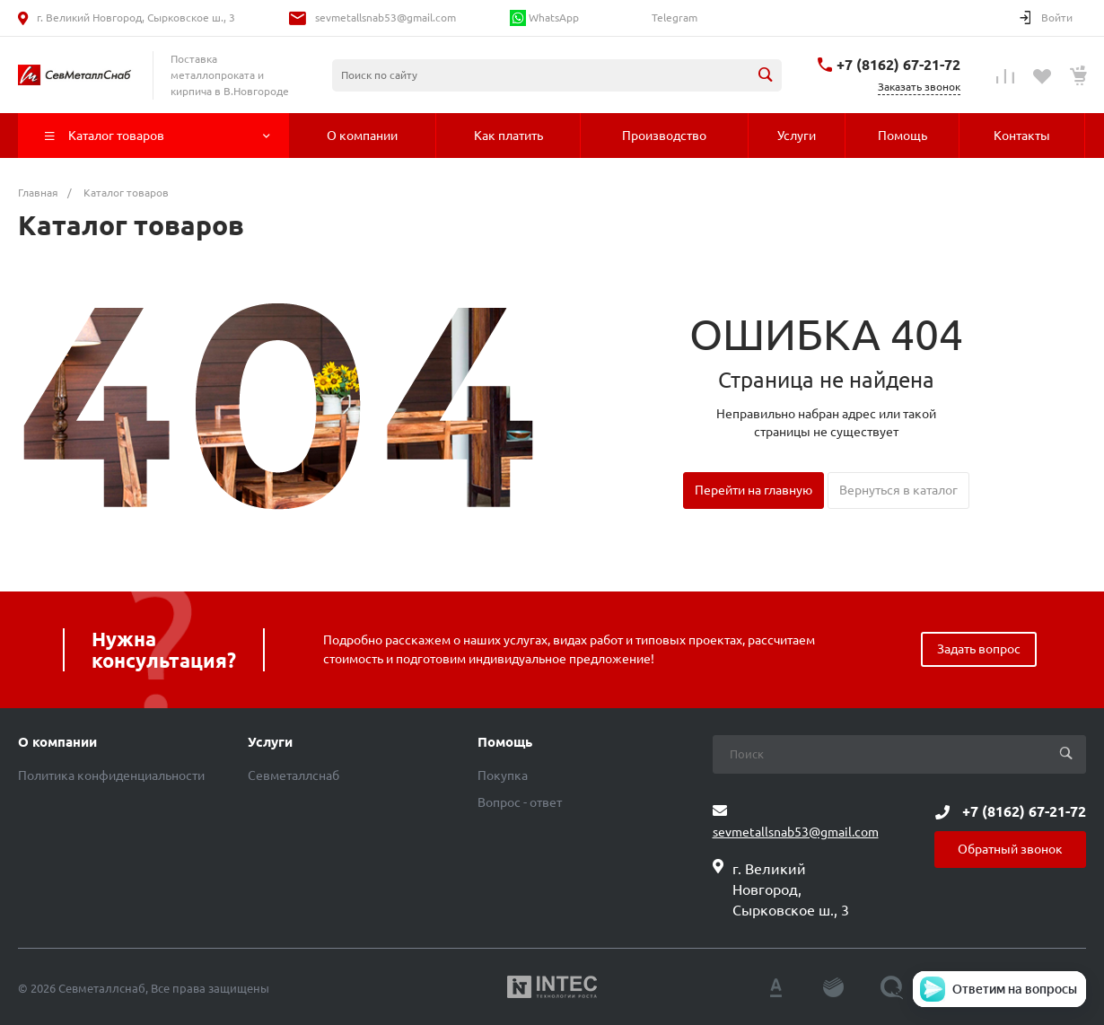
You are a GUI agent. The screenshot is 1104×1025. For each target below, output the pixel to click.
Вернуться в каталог (898, 490)
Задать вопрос (979, 649)
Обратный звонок (1010, 849)
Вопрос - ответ (520, 802)
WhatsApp (544, 18)
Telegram (673, 17)
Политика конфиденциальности (111, 775)
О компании (57, 742)
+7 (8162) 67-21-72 (898, 65)
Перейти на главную (753, 490)
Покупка (503, 775)
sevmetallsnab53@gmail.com (385, 17)
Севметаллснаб (293, 775)
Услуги (270, 742)
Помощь (505, 742)
